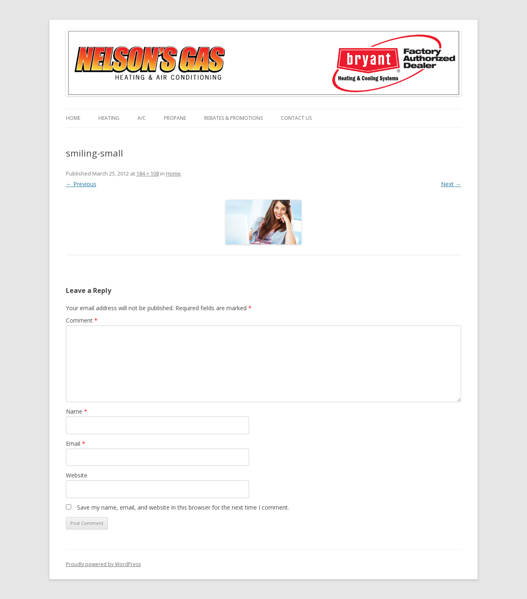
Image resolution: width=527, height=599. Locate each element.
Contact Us (296, 118)
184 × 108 (147, 173)
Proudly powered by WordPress (103, 564)
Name (76, 411)
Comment (82, 320)
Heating (108, 118)
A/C (142, 118)
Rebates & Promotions (233, 118)
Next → (451, 184)
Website (76, 475)
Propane (175, 118)
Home (73, 118)
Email (75, 443)
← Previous (81, 184)
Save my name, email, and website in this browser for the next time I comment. (183, 507)
